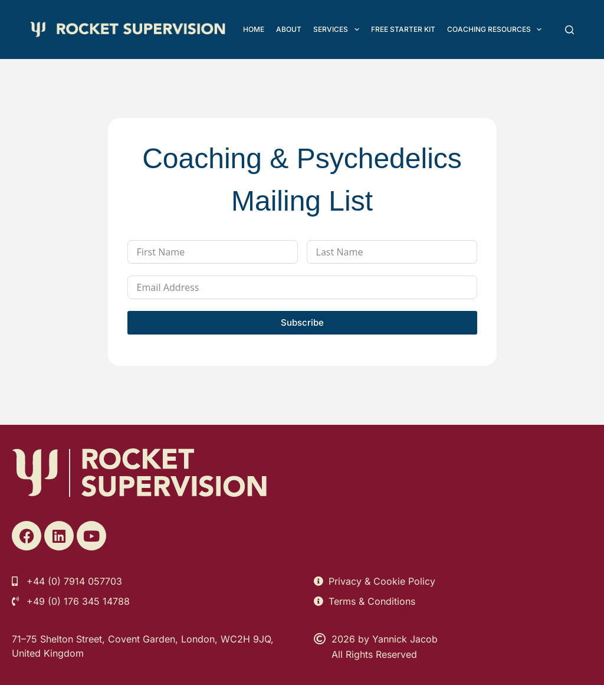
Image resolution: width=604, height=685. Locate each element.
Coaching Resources (496, 29)
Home (253, 29)
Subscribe (302, 322)
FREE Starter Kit (403, 29)
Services (338, 29)
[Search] (569, 29)
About (288, 29)
